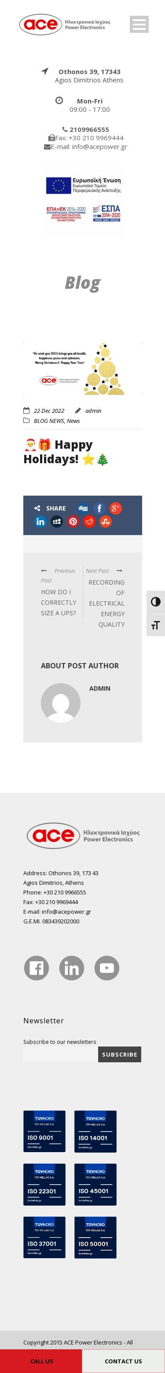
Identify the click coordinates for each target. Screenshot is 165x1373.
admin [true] (93, 411)
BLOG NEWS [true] (49, 421)
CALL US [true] (41, 1361)
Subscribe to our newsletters (59, 1041)
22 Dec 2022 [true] (49, 411)
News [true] (73, 421)
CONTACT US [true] (123, 1361)
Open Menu (139, 24)
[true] (65, 24)
